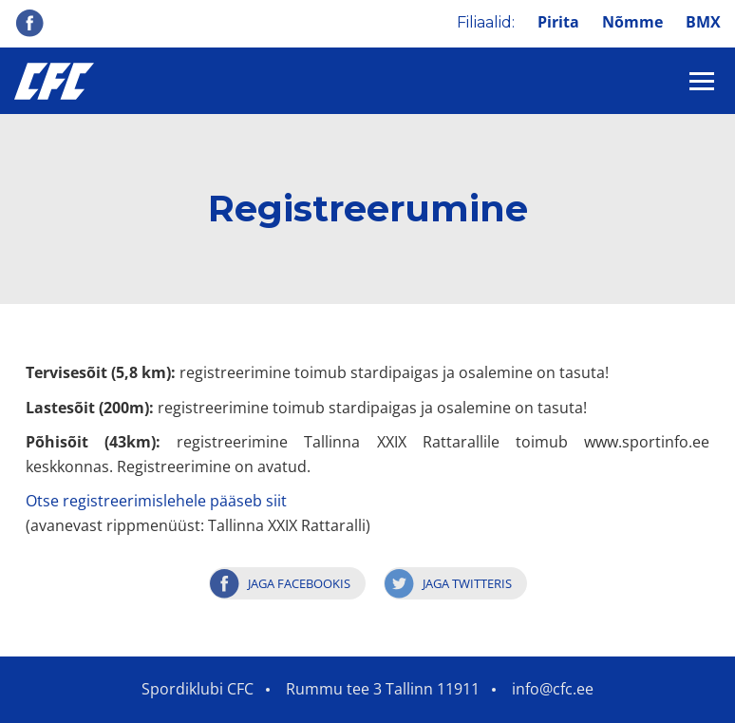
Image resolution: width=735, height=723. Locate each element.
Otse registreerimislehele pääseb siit (156, 500)
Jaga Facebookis (299, 583)
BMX (703, 21)
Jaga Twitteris (467, 583)
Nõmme (632, 21)
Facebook (29, 23)
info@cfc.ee (553, 688)
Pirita (558, 21)
